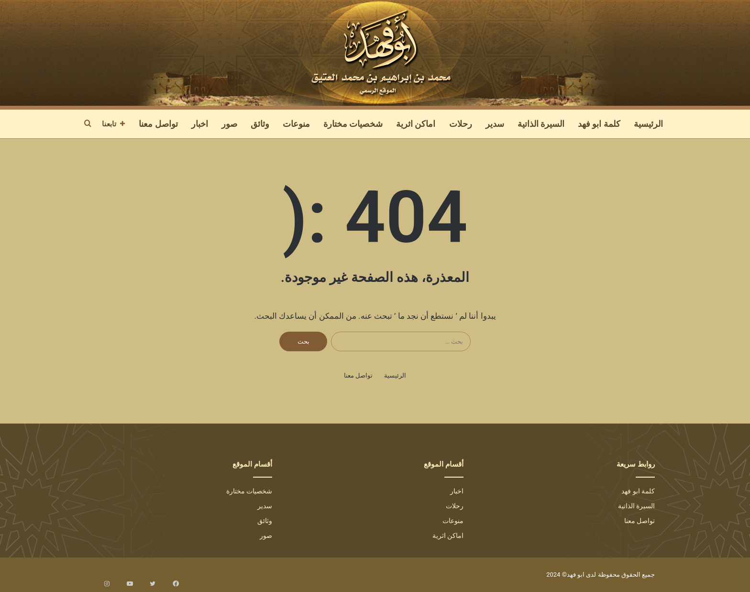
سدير (494, 124)
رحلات (460, 124)
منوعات (296, 124)
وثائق (260, 124)
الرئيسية (648, 124)
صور (229, 124)
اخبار (199, 124)
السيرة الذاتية (541, 124)
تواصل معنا (158, 124)
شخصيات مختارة (353, 124)
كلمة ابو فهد (599, 124)
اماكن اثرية (415, 124)
